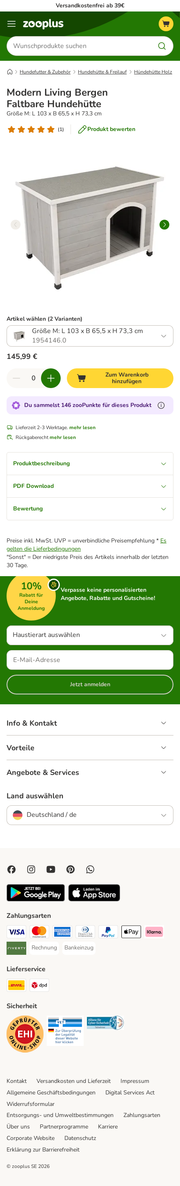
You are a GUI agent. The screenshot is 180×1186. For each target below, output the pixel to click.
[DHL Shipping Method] (16, 986)
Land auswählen (35, 795)
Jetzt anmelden (90, 684)
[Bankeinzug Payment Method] (78, 948)
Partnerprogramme (64, 1127)
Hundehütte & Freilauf (102, 72)
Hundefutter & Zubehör (45, 72)
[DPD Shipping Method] (39, 986)
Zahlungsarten (141, 1115)
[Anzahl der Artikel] (33, 378)
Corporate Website (31, 1138)
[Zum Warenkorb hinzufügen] (120, 378)
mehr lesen (82, 427)
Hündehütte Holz (153, 72)
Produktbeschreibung (90, 463)
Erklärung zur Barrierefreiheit (43, 1150)
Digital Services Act (130, 1092)
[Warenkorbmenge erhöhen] (51, 378)
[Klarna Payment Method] (154, 933)
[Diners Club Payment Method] (85, 933)
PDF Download (90, 486)
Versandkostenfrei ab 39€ (90, 5)
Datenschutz (80, 1138)
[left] (16, 225)
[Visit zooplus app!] (36, 899)
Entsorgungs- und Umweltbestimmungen (60, 1115)
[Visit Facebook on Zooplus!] (11, 869)
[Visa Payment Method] (16, 933)
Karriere (108, 1127)
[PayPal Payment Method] (108, 933)
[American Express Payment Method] (62, 933)
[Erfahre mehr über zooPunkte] (161, 405)
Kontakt (17, 1081)
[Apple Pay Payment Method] (131, 933)
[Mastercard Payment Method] (39, 933)
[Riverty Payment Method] (16, 949)
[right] (164, 225)
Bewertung (90, 509)
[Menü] (11, 24)
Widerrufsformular (31, 1104)
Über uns (18, 1127)
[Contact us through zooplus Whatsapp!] (90, 869)
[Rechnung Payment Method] (44, 948)
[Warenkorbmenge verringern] (16, 378)
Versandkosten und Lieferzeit (73, 1081)
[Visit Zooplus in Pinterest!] (70, 869)
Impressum (135, 1081)
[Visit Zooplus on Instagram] (31, 869)
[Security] (25, 1035)
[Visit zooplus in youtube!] (51, 869)
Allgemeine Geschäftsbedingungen (51, 1092)
